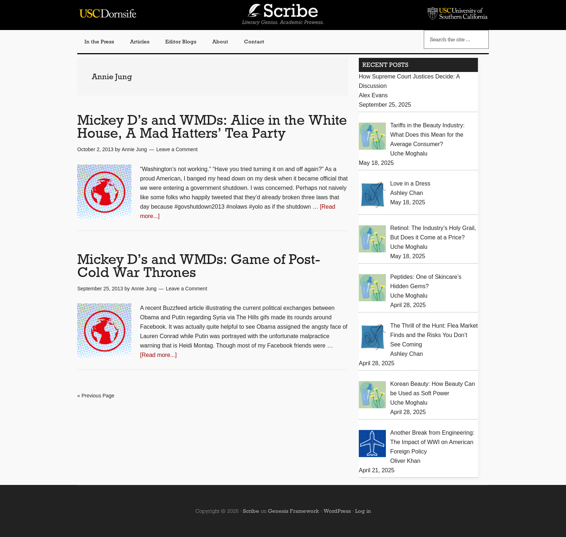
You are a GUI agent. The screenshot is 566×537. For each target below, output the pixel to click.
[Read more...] (158, 355)
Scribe (251, 511)
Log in (363, 511)
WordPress (337, 511)
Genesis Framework (293, 511)
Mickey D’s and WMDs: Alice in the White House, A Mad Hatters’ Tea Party (212, 126)
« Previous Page (95, 396)
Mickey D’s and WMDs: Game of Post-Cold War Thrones (198, 266)
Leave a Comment (176, 149)
